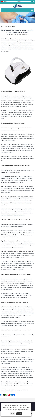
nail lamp (3, 47)
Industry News (12, 26)
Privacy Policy (16, 410)
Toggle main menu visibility (32, 9)
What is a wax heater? (8, 392)
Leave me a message (23, 34)
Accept (19, 413)
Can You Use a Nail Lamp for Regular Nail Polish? (16, 390)
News (6, 26)
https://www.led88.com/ (14, 385)
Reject (12, 413)
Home (2, 26)
